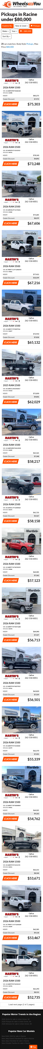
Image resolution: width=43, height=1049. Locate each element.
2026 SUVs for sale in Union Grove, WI (16, 1019)
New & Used (21, 26)
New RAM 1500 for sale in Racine (14, 1036)
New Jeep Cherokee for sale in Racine (15, 1041)
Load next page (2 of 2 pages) (21, 1004)
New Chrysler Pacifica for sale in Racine (16, 1043)
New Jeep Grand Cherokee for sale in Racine (18, 1038)
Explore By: (7, 26)
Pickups (35, 26)
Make (5, 31)
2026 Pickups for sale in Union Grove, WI (16, 1021)
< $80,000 (25, 31)
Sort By (6, 36)
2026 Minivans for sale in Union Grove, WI (17, 1024)
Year (14, 31)
